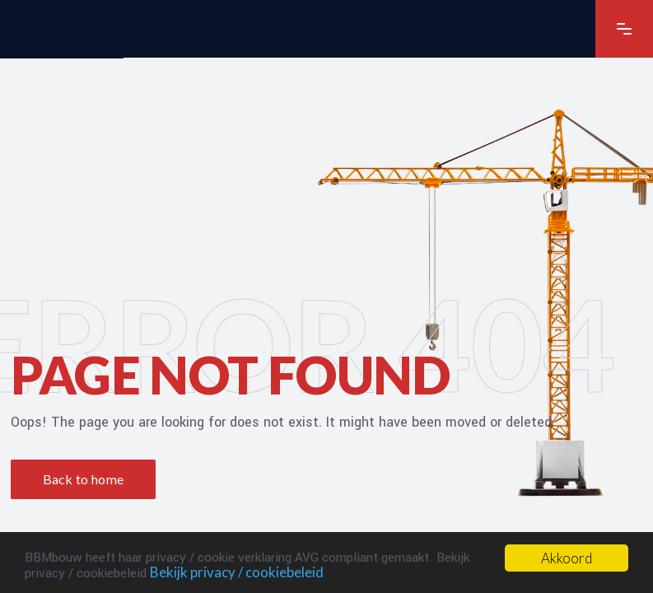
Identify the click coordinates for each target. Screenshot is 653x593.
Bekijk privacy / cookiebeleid (237, 572)
